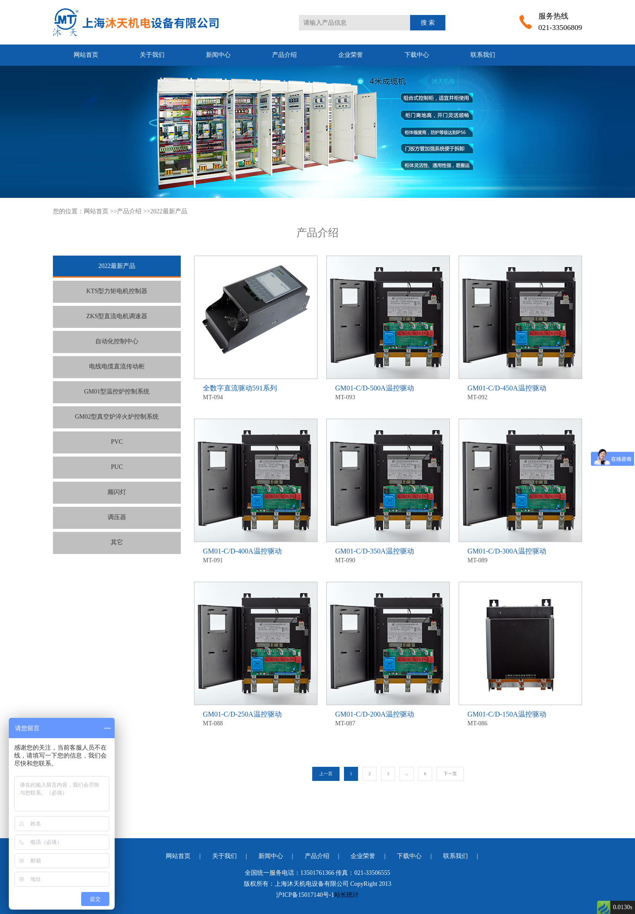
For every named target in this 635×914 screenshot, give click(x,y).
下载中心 (416, 55)
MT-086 (520, 718)
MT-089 (520, 555)
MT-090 (388, 555)
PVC (117, 441)
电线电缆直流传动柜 (117, 366)
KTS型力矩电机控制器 (116, 291)
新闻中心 (218, 55)
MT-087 (388, 718)
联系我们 (483, 55)
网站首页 (86, 55)
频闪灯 (117, 492)
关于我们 (152, 55)
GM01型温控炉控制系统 (117, 391)
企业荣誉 (350, 55)
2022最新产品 (168, 211)
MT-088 (256, 718)
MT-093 (388, 392)
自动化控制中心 (116, 341)
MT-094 (256, 392)
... (406, 773)
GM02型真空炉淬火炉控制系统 (117, 416)
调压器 (117, 517)
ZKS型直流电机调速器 (116, 316)
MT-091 (256, 555)
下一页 (450, 773)
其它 (117, 542)
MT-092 (520, 392)
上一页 (325, 773)
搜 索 (428, 22)
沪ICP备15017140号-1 (305, 895)
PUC (117, 467)
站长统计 (346, 895)
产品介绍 (284, 55)
